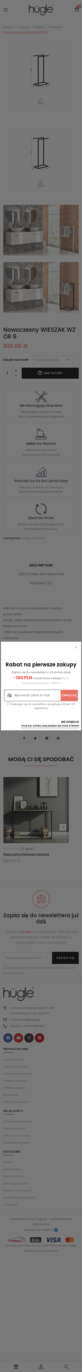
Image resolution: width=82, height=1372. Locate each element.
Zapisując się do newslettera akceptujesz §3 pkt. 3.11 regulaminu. (41, 706)
